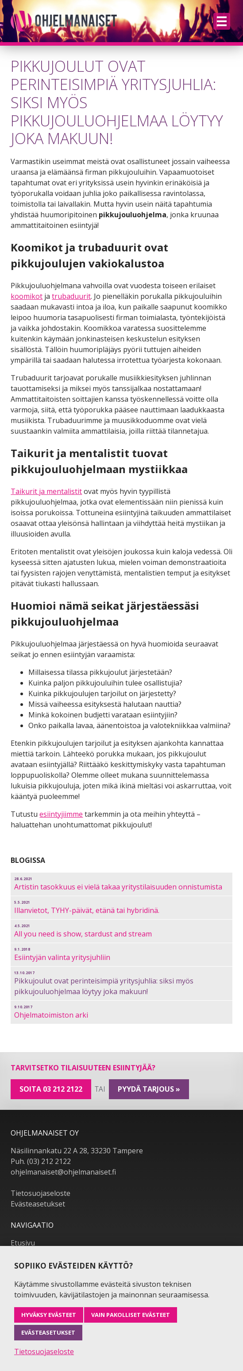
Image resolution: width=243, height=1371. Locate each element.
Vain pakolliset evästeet (130, 1315)
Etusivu (23, 1243)
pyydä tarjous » (149, 1089)
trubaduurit (71, 296)
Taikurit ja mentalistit (46, 491)
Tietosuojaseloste (40, 1193)
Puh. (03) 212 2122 (41, 1161)
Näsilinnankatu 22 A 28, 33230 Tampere (77, 1151)
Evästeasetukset (38, 1204)
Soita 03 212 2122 (50, 1089)
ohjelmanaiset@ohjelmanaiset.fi (63, 1172)
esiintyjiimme (61, 814)
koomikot (26, 296)
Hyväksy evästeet (48, 1315)
